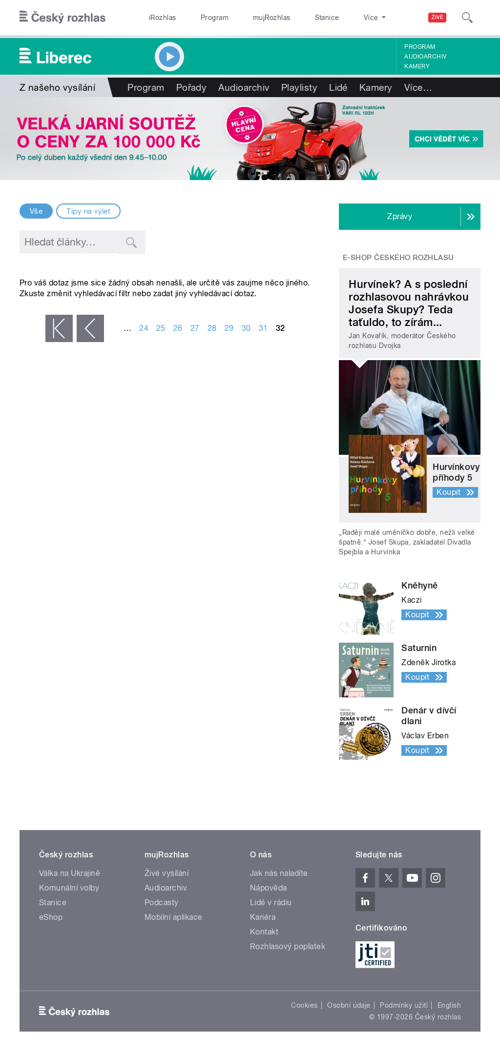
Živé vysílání (166, 873)
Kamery (417, 66)
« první (59, 328)
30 (246, 328)
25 (161, 328)
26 (178, 328)
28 (212, 328)
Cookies (304, 1005)
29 (229, 328)
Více (418, 87)
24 (143, 328)
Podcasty (162, 902)
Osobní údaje (349, 1005)
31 (263, 328)
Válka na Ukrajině (69, 873)
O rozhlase (336, 17)
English (449, 1005)
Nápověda (268, 888)
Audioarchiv (425, 56)
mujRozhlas (247, 17)
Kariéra (262, 917)
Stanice (292, 17)
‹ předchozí (90, 328)
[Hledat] (467, 17)
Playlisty (299, 87)
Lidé (338, 87)
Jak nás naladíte (279, 873)
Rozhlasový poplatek (287, 946)
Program (199, 17)
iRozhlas (157, 17)
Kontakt (264, 931)
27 (195, 328)
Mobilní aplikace (174, 917)
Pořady (191, 87)
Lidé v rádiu (271, 902)
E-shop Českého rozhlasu (398, 257)
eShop (50, 917)
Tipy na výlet (88, 211)
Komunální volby (69, 888)
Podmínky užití (404, 1005)
